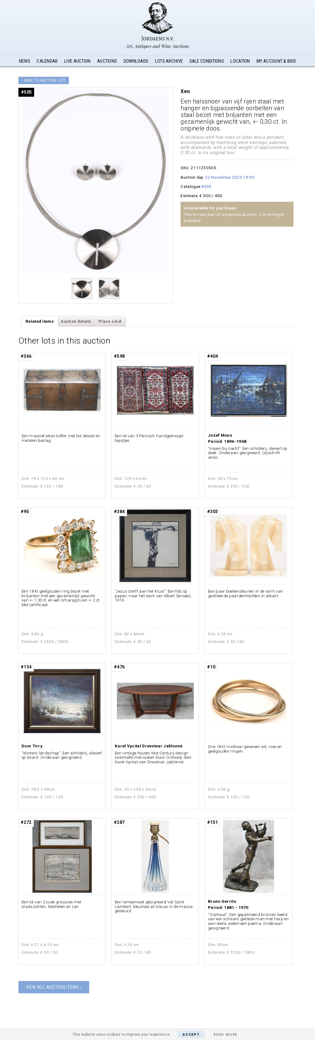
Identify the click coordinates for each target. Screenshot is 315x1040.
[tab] (39, 321)
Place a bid (109, 321)
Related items (40, 321)
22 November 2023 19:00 (229, 177)
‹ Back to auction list (44, 80)
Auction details (76, 321)
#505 (206, 186)
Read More (225, 1035)
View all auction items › (54, 987)
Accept (191, 1035)
